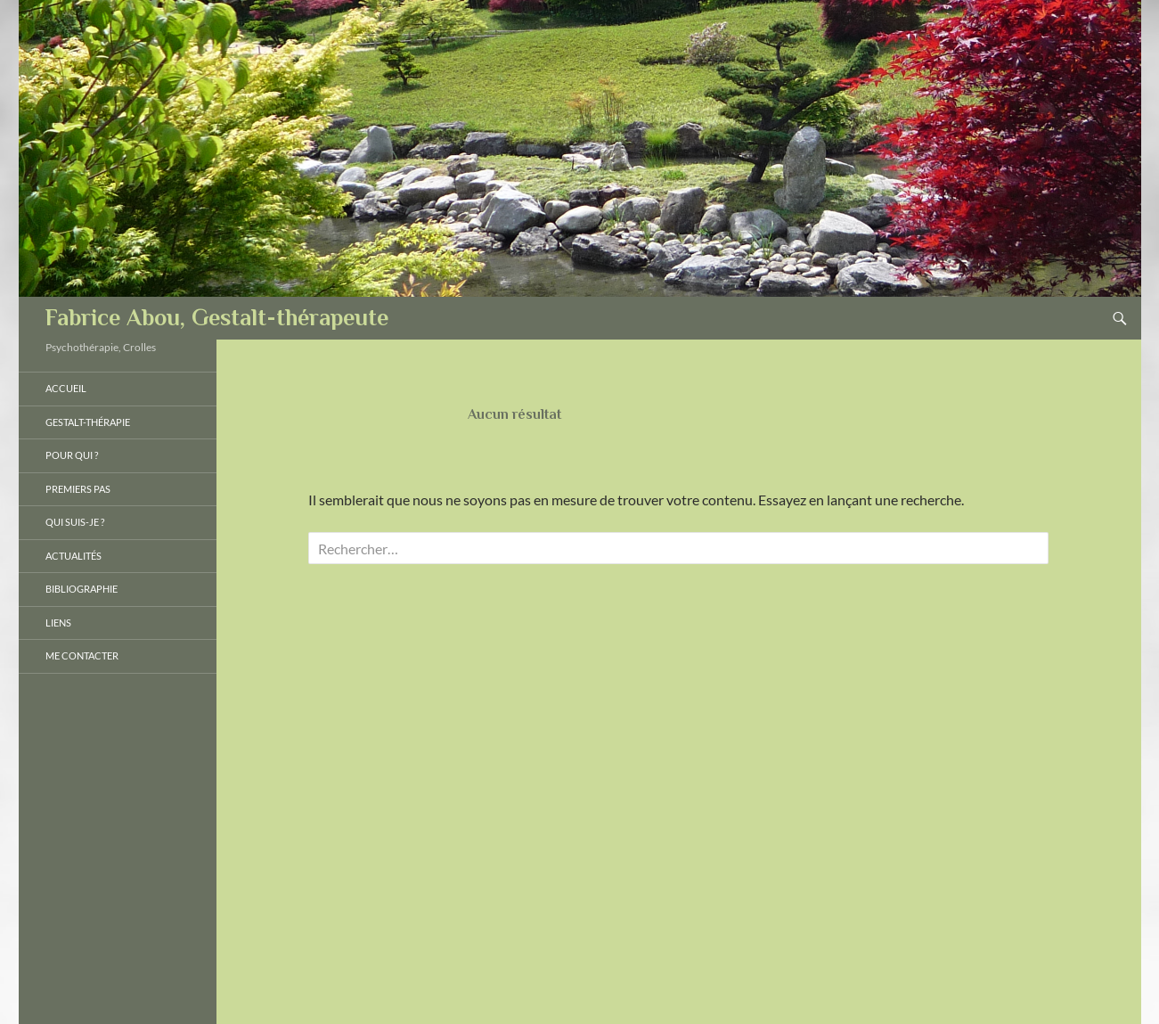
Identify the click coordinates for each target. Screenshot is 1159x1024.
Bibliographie (81, 588)
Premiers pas (77, 489)
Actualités (73, 555)
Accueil (65, 388)
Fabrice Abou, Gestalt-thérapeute (216, 318)
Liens (58, 622)
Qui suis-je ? (74, 522)
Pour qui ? (71, 455)
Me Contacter (81, 655)
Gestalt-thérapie (87, 422)
